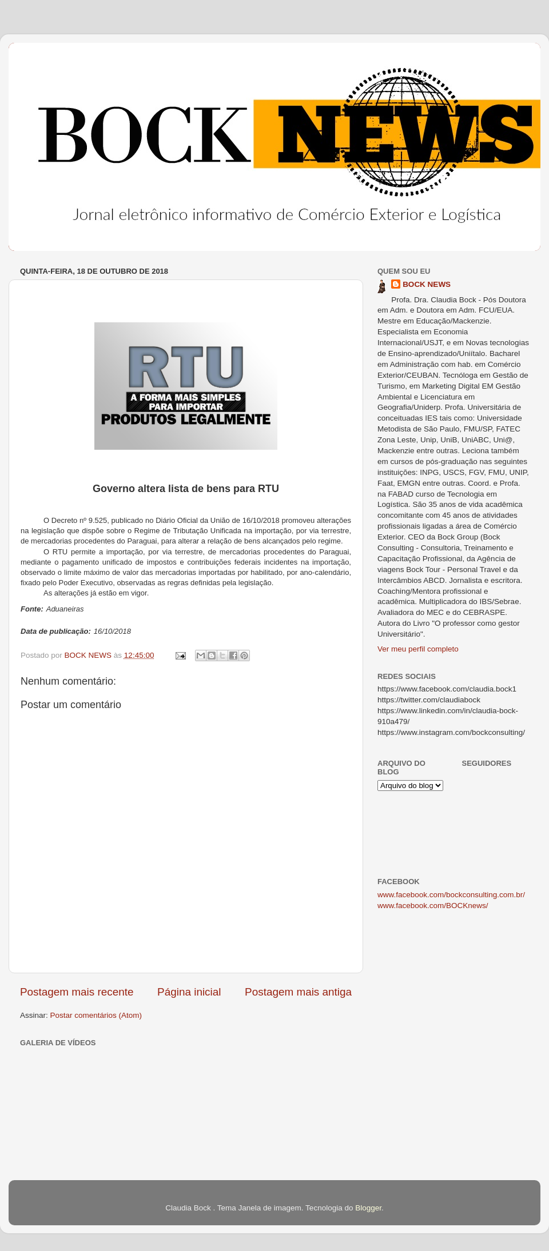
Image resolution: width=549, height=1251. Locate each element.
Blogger (368, 1208)
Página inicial (189, 992)
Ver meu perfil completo (418, 649)
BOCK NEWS (427, 284)
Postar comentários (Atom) (96, 1015)
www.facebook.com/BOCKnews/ (432, 905)
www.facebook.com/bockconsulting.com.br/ (451, 894)
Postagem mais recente (76, 992)
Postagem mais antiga (298, 992)
